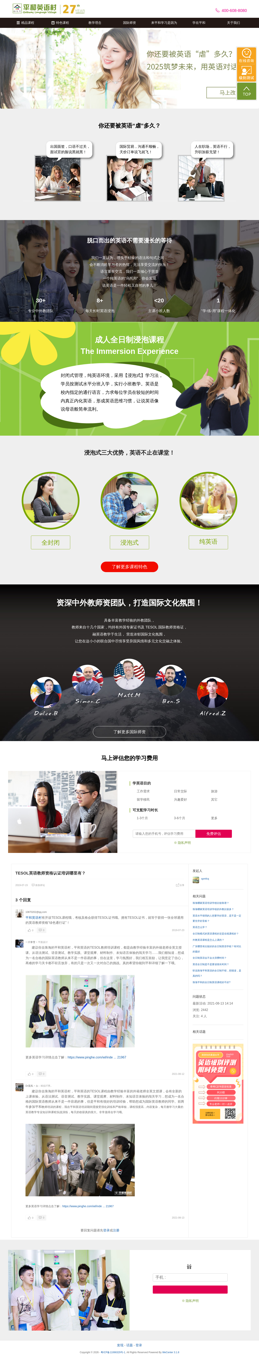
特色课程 (60, 22)
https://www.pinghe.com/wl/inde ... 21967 (97, 1057)
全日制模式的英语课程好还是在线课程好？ (216, 933)
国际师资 (129, 22)
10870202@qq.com (36, 912)
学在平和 (198, 22)
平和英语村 (33, 917)
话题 (129, 1345)
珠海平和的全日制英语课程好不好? (211, 982)
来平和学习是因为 (164, 22)
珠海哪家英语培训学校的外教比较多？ (213, 909)
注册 (116, 1230)
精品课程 (25, 22)
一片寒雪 (30, 942)
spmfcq (205, 878)
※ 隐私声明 (182, 842)
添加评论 (38, 885)
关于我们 (233, 22)
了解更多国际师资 (129, 732)
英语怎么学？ (200, 927)
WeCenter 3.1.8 (170, 1352)
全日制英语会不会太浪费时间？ (210, 957)
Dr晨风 (29, 1085)
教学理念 (94, 22)
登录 (106, 1230)
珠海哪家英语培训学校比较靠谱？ (211, 903)
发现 (120, 1345)
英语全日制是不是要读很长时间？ (211, 964)
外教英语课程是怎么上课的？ (208, 940)
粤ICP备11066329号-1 (113, 1352)
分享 (180, 885)
